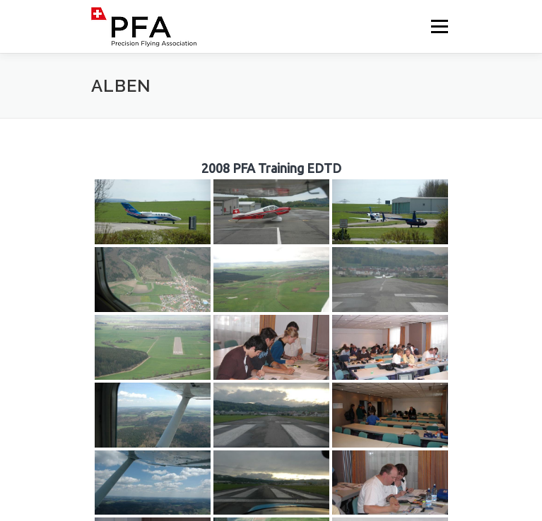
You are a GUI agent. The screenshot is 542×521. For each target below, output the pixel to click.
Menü (438, 26)
